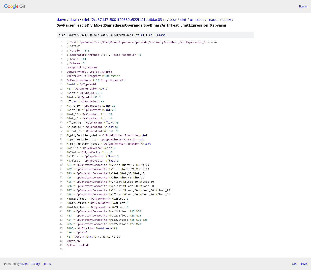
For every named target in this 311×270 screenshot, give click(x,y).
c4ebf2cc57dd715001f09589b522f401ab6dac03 (122, 19)
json (304, 263)
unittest (197, 19)
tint (183, 19)
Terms (46, 264)
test (173, 19)
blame (161, 35)
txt (294, 263)
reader (213, 19)
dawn (61, 19)
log (149, 35)
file (139, 35)
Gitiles (24, 264)
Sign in (303, 6)
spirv (226, 19)
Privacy (35, 264)
